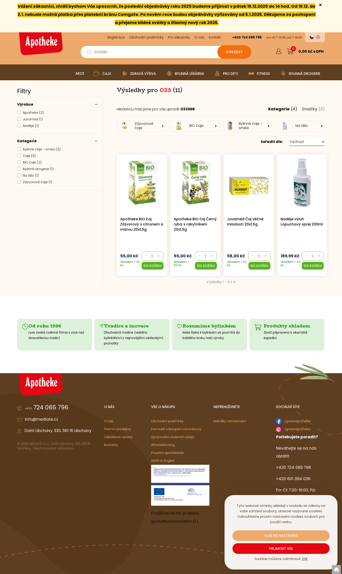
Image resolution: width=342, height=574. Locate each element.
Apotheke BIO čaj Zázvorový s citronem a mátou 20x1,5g (141, 224)
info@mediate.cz (41, 419)
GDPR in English (163, 460)
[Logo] (40, 45)
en (318, 37)
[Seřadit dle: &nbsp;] (307, 142)
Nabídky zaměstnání (229, 421)
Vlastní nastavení (281, 535)
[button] (221, 141)
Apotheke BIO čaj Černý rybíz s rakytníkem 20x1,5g (195, 224)
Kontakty (111, 445)
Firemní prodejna (117, 429)
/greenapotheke (297, 421)
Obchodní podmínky (167, 421)
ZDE (305, 558)
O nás (108, 421)
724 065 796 (46, 407)
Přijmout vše (281, 548)
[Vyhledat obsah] (234, 52)
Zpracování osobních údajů (172, 437)
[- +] (152, 256)
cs (312, 37)
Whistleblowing (163, 445)
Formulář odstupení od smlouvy (176, 429)
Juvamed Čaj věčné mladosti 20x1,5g (245, 221)
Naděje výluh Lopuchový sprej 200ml (302, 221)
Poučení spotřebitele (167, 453)
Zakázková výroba (118, 437)
